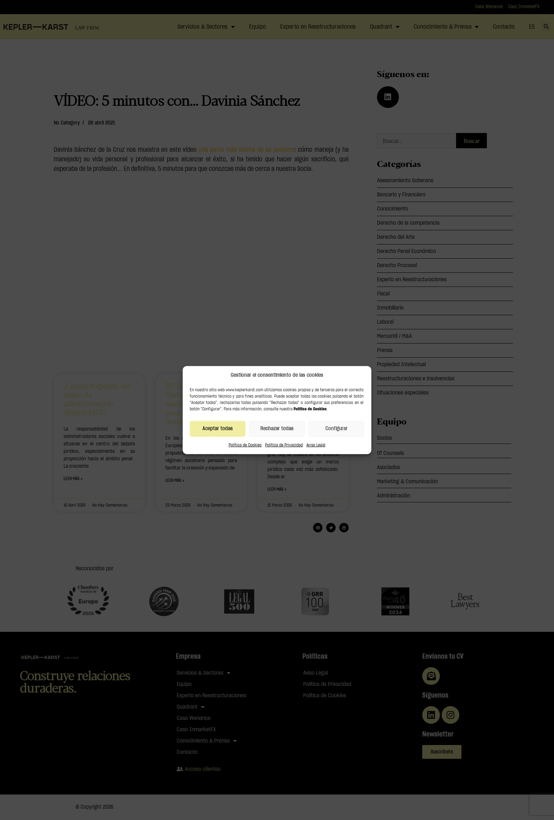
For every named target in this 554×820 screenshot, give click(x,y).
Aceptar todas (217, 428)
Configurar (336, 428)
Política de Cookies (245, 445)
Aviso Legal (315, 445)
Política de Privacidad (284, 445)
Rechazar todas (277, 428)
